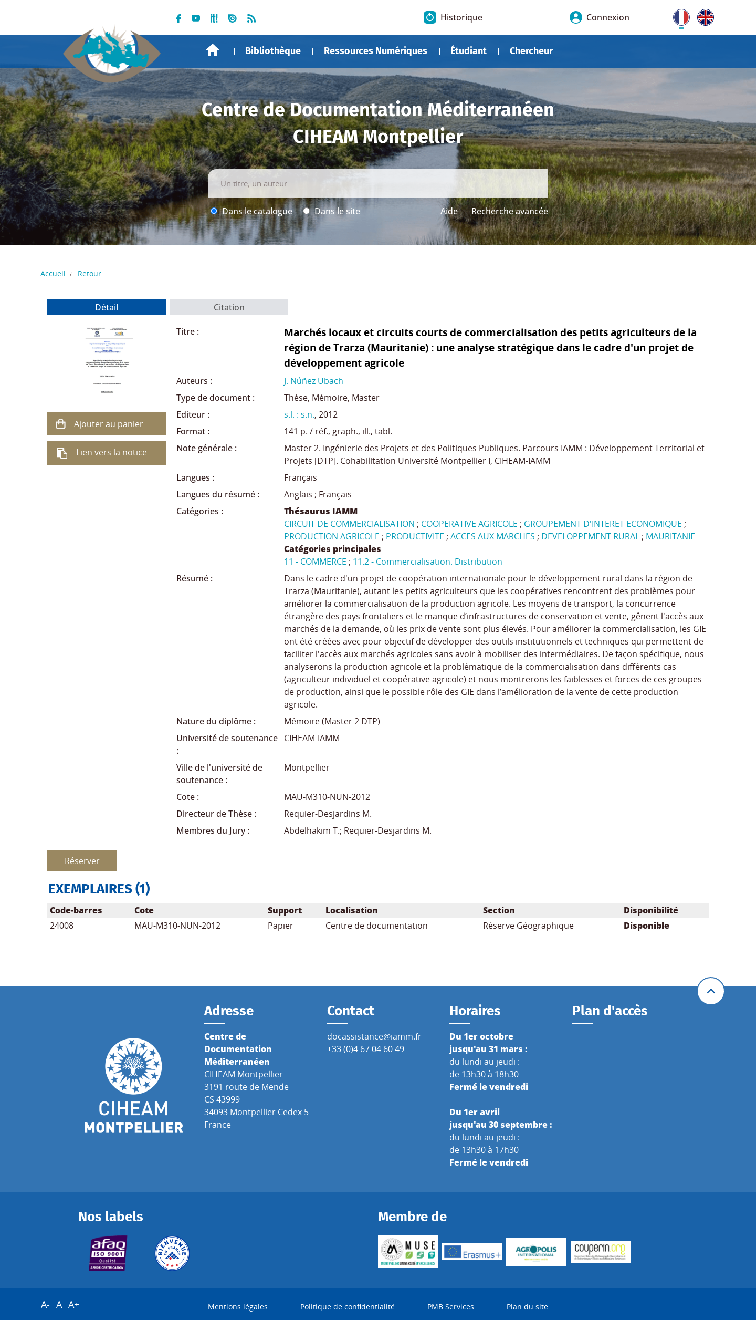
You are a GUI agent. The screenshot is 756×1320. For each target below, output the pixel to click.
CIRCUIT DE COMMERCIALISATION (349, 523)
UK (703, 15)
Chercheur (531, 51)
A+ (73, 1304)
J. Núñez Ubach (313, 381)
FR (677, 15)
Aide (449, 211)
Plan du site (527, 1307)
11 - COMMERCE (315, 561)
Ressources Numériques (375, 51)
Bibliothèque (273, 51)
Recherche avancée (509, 211)
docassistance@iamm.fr (374, 1036)
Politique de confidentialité (347, 1307)
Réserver (82, 861)
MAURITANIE (670, 536)
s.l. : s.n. (299, 414)
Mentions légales (238, 1307)
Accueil (213, 50)
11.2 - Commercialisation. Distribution (427, 561)
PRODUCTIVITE (415, 536)
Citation (229, 307)
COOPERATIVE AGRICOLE (469, 523)
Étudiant (468, 51)
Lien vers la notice (111, 452)
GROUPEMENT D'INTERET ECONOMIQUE (603, 523)
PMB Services (450, 1307)
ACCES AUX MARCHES (492, 536)
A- (45, 1304)
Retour (89, 273)
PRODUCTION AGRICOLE (332, 536)
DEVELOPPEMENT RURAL (590, 536)
